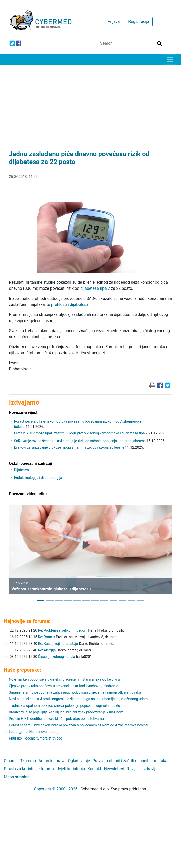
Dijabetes (21, 470)
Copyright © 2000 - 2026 (55, 789)
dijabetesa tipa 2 (95, 288)
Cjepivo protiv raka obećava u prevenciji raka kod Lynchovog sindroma (63, 686)
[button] (13, 553)
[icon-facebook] (18, 43)
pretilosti (59, 304)
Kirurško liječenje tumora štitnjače (35, 738)
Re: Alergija (47, 650)
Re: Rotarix (46, 637)
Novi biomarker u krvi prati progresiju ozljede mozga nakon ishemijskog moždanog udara (78, 699)
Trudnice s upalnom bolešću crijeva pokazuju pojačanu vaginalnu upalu (64, 705)
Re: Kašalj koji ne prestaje (58, 643)
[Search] (125, 43)
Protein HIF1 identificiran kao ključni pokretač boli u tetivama (56, 719)
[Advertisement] (90, 102)
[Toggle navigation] (170, 59)
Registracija (138, 21)
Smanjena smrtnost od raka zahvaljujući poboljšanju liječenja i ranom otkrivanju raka (75, 692)
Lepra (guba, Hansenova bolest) (34, 732)
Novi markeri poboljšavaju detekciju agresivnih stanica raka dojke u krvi (64, 679)
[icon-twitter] (12, 43)
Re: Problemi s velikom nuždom (62, 630)
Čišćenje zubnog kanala (57, 657)
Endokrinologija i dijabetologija (38, 478)
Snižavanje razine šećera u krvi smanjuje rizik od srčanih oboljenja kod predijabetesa (80, 441)
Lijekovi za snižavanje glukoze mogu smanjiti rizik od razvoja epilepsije (69, 447)
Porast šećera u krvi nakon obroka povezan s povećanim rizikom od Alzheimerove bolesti (78, 725)
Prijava (114, 21)
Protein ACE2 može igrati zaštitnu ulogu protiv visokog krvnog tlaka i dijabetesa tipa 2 (81, 433)
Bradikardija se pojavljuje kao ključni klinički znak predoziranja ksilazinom (66, 712)
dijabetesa (79, 304)
